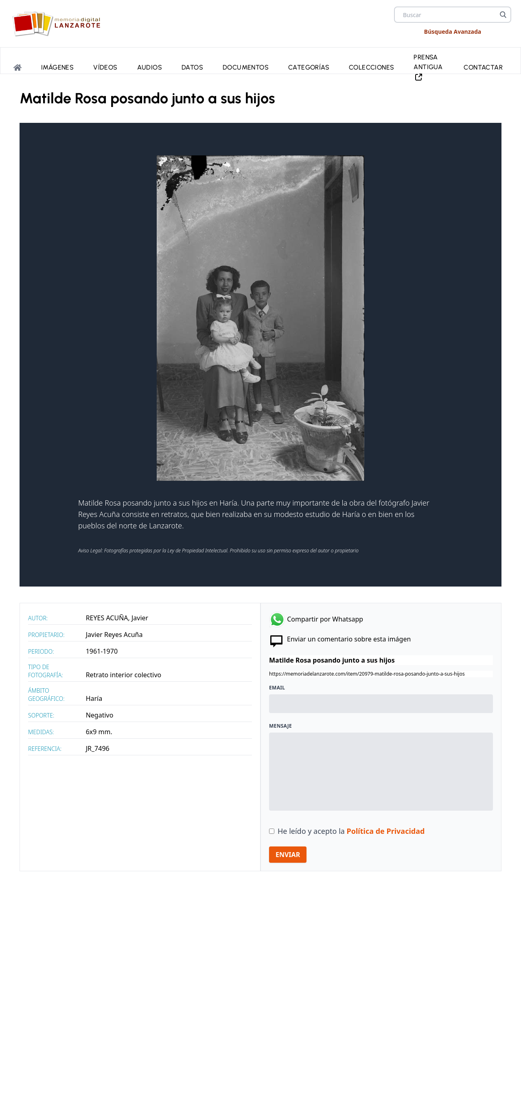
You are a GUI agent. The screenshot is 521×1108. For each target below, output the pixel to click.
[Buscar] (503, 15)
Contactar (483, 67)
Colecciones (371, 67)
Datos (192, 67)
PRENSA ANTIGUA (428, 67)
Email (277, 688)
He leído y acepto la (351, 831)
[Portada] (17, 67)
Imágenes (57, 67)
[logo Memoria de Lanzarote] (59, 24)
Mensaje (280, 726)
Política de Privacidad (386, 831)
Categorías (308, 67)
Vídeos (105, 67)
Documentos (246, 67)
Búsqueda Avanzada (452, 31)
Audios (149, 67)
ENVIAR (288, 854)
